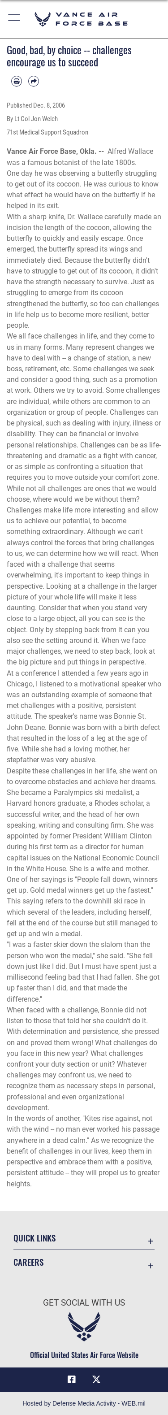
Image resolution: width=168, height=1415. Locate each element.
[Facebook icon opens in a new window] (71, 1379)
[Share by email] (33, 81)
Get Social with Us (84, 1303)
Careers (28, 1261)
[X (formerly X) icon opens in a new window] (96, 1379)
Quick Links (34, 1237)
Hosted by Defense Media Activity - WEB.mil (84, 1403)
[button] (14, 19)
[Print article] (16, 81)
